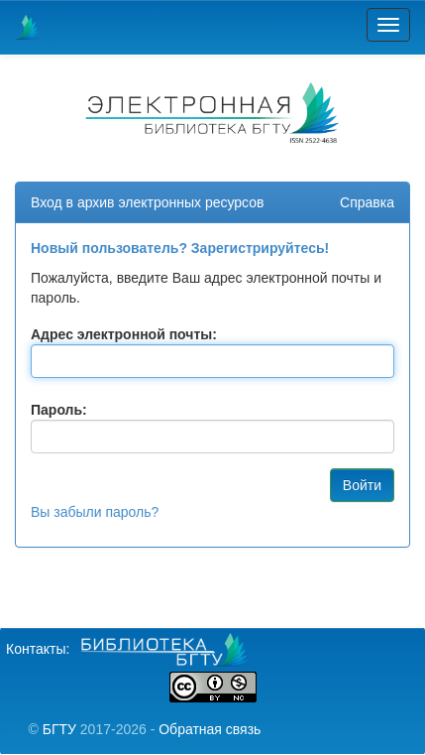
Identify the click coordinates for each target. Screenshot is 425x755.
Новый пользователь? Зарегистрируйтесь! (180, 248)
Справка (367, 202)
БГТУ (59, 729)
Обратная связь (210, 729)
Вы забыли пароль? (95, 512)
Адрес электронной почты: (124, 334)
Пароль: (59, 410)
